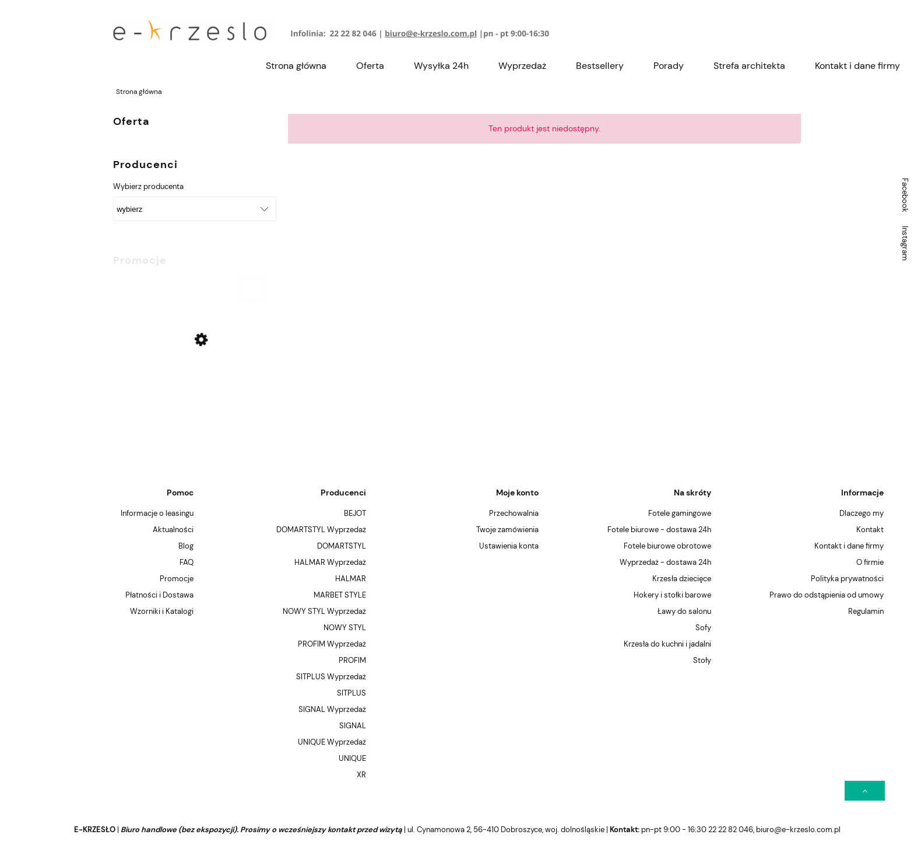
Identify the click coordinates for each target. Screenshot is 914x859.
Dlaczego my (861, 513)
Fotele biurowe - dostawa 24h (659, 530)
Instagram (905, 243)
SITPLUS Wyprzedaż (331, 677)
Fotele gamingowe (679, 513)
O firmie (870, 562)
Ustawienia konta (509, 546)
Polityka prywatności (847, 579)
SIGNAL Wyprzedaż (332, 709)
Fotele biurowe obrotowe (667, 546)
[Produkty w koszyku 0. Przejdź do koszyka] (794, 31)
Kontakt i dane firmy (849, 546)
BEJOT (355, 513)
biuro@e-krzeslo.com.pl (798, 829)
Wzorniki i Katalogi (162, 611)
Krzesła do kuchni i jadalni (667, 644)
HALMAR (350, 579)
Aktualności (173, 530)
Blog (186, 546)
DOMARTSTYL (341, 546)
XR (361, 775)
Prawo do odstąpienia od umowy (826, 595)
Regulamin (866, 611)
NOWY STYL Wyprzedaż (324, 611)
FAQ (187, 562)
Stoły (702, 660)
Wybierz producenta (148, 187)
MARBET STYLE (340, 595)
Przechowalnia (514, 513)
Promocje (177, 579)
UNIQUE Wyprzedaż (332, 742)
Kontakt (870, 530)
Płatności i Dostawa (159, 595)
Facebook (905, 195)
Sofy (703, 628)
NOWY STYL (345, 628)
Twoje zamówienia (507, 530)
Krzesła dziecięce (681, 579)
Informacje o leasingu (157, 513)
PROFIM (352, 660)
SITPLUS (351, 693)
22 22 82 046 (730, 829)
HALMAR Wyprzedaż (330, 562)
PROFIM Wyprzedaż (332, 644)
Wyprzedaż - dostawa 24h (665, 562)
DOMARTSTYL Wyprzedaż (321, 530)
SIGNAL (352, 726)
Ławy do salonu (684, 611)
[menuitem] (296, 66)
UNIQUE (352, 758)
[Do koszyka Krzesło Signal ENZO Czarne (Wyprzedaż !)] (250, 291)
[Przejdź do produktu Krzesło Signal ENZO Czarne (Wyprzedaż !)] (189, 370)
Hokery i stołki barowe (672, 595)
